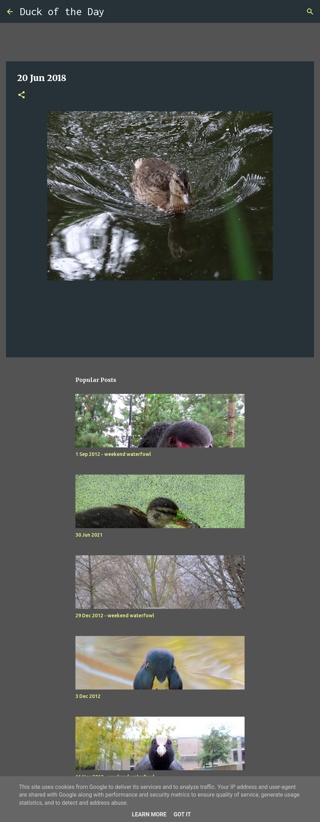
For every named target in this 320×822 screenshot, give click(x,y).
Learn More (149, 814)
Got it (182, 814)
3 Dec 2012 (87, 696)
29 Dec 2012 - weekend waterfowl (114, 615)
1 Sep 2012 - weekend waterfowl (113, 454)
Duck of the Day (62, 11)
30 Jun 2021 (89, 535)
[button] (21, 95)
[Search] (114, 11)
